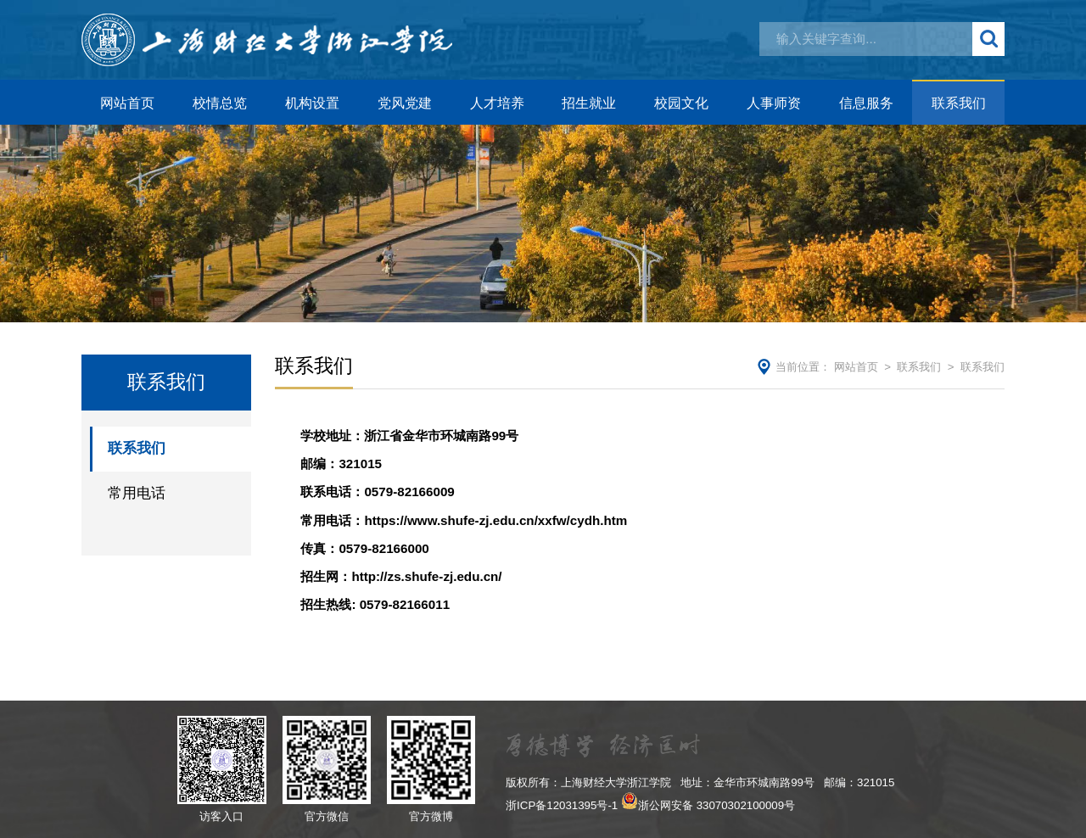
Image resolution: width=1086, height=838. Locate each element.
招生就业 (589, 102)
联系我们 (959, 102)
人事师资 (774, 102)
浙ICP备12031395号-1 (562, 805)
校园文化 (681, 102)
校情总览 (220, 102)
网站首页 (127, 102)
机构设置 (312, 102)
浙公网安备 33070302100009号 (716, 805)
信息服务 (866, 102)
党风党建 (405, 102)
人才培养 (497, 102)
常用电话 (136, 493)
